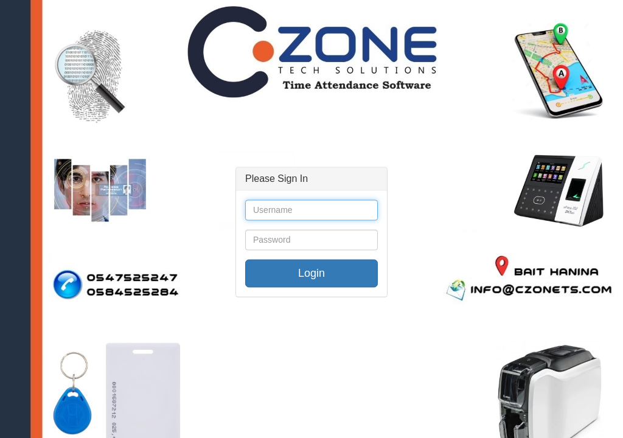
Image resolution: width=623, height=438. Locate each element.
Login (311, 274)
